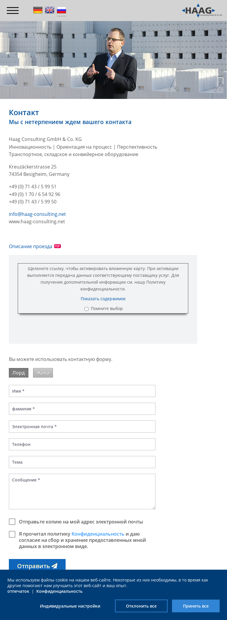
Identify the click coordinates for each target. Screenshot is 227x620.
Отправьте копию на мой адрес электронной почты (76, 521)
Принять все (196, 606)
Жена (43, 373)
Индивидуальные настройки (70, 606)
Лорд (18, 373)
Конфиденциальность (98, 534)
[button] (37, 566)
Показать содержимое (103, 298)
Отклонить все (141, 606)
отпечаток (18, 591)
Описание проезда (30, 246)
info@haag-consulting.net (37, 214)
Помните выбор (107, 308)
